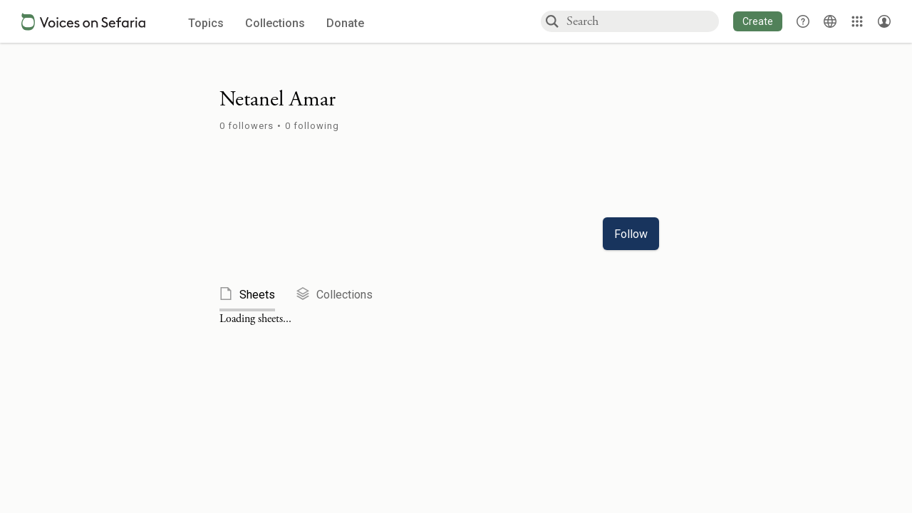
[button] (757, 21)
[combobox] (642, 21)
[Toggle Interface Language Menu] (830, 21)
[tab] (257, 295)
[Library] (857, 21)
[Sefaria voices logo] (83, 22)
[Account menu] (884, 21)
